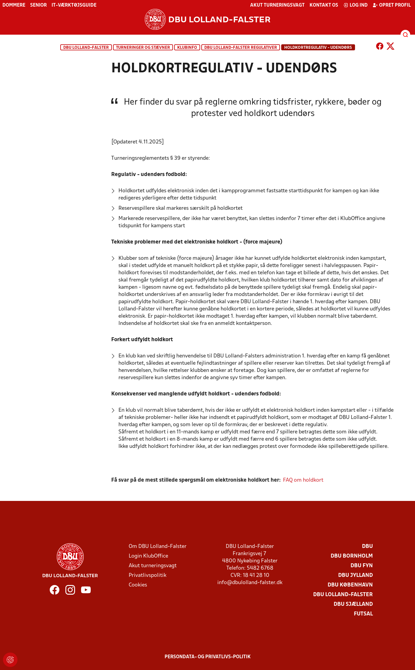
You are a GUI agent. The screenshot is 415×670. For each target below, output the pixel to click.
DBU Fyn (362, 565)
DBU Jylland (355, 575)
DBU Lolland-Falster (86, 48)
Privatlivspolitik (147, 575)
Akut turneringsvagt (277, 5)
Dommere (13, 5)
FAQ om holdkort (303, 487)
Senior (38, 5)
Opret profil (392, 5)
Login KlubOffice (148, 556)
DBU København (350, 585)
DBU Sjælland (353, 604)
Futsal (363, 614)
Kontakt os (324, 5)
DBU (367, 546)
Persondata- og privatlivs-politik (208, 657)
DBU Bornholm (352, 556)
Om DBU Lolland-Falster (158, 546)
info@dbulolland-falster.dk (249, 582)
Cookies (138, 585)
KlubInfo (187, 48)
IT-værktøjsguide (74, 5)
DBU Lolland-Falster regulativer (240, 48)
